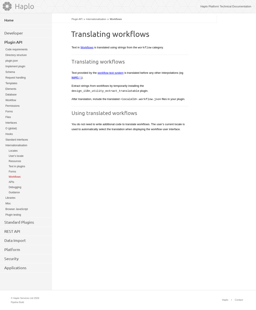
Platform (12, 249)
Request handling (15, 77)
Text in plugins (17, 166)
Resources (15, 161)
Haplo (225, 300)
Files (8, 117)
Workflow (10, 100)
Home (9, 20)
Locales (13, 150)
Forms (9, 111)
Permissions (12, 105)
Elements (10, 88)
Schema (10, 72)
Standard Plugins (19, 222)
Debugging (15, 187)
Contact (239, 300)
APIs (11, 182)
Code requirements (16, 49)
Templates (11, 83)
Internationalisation (96, 19)
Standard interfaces (16, 139)
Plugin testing (13, 214)
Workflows (86, 47)
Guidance (14, 192)
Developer (13, 33)
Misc (8, 203)
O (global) (11, 128)
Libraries (10, 197)
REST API (12, 231)
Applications (15, 268)
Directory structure (16, 55)
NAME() (77, 77)
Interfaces (11, 122)
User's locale (16, 155)
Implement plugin (15, 66)
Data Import (15, 240)
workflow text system (111, 72)
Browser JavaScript (16, 209)
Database (10, 94)
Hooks (9, 134)
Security (11, 258)
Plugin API (77, 19)
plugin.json (11, 60)
